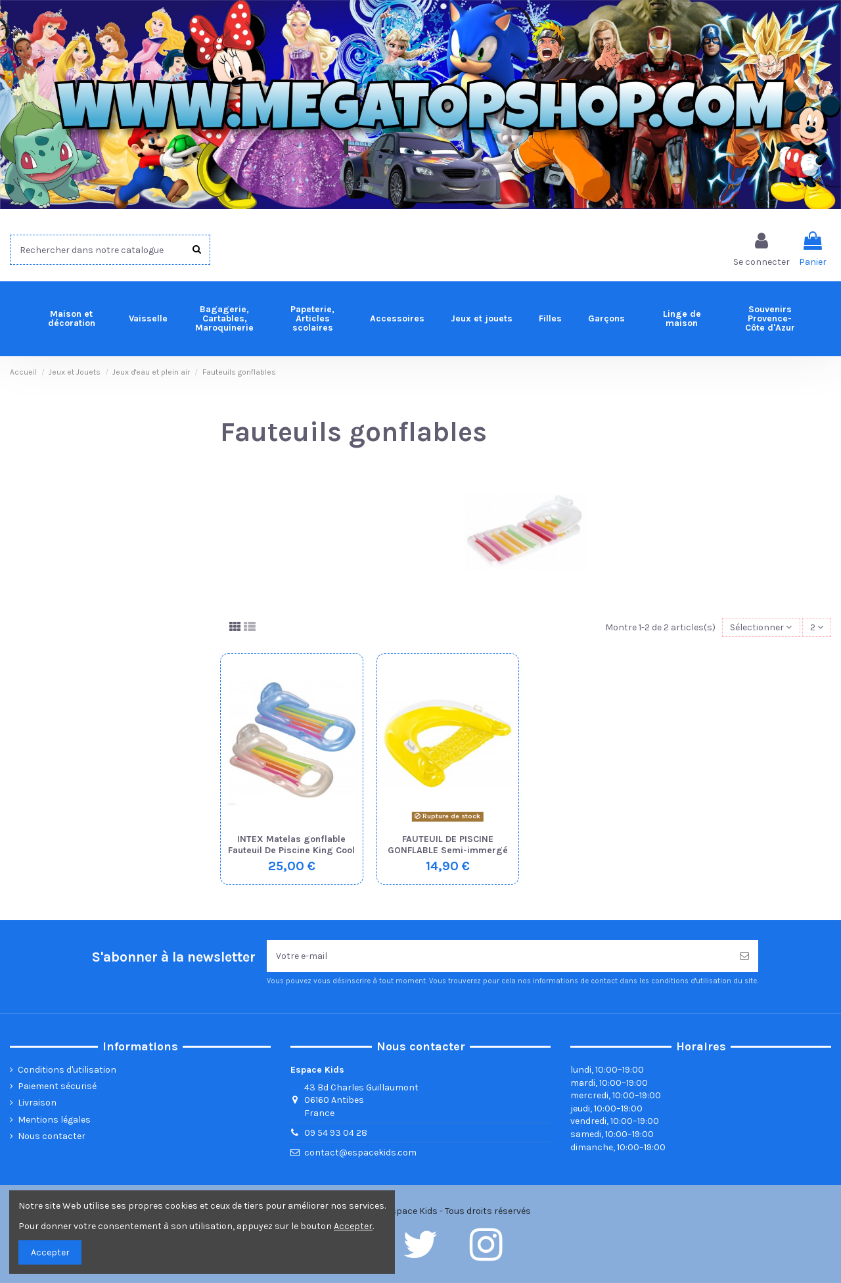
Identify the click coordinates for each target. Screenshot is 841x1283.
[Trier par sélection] (761, 627)
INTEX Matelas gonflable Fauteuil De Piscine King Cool (291, 844)
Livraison (37, 1102)
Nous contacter (51, 1136)
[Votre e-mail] (499, 956)
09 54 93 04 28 (335, 1132)
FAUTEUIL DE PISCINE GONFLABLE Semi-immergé (448, 844)
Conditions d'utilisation (67, 1069)
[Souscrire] (744, 956)
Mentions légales (54, 1119)
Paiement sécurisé (57, 1086)
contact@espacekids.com (360, 1152)
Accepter (50, 1252)
